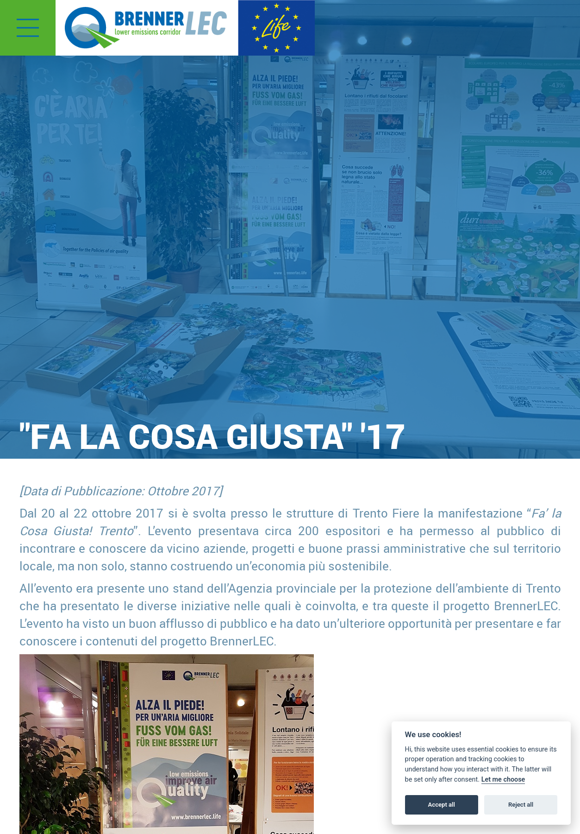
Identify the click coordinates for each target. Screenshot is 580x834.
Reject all (520, 804)
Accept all (441, 804)
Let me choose (503, 779)
